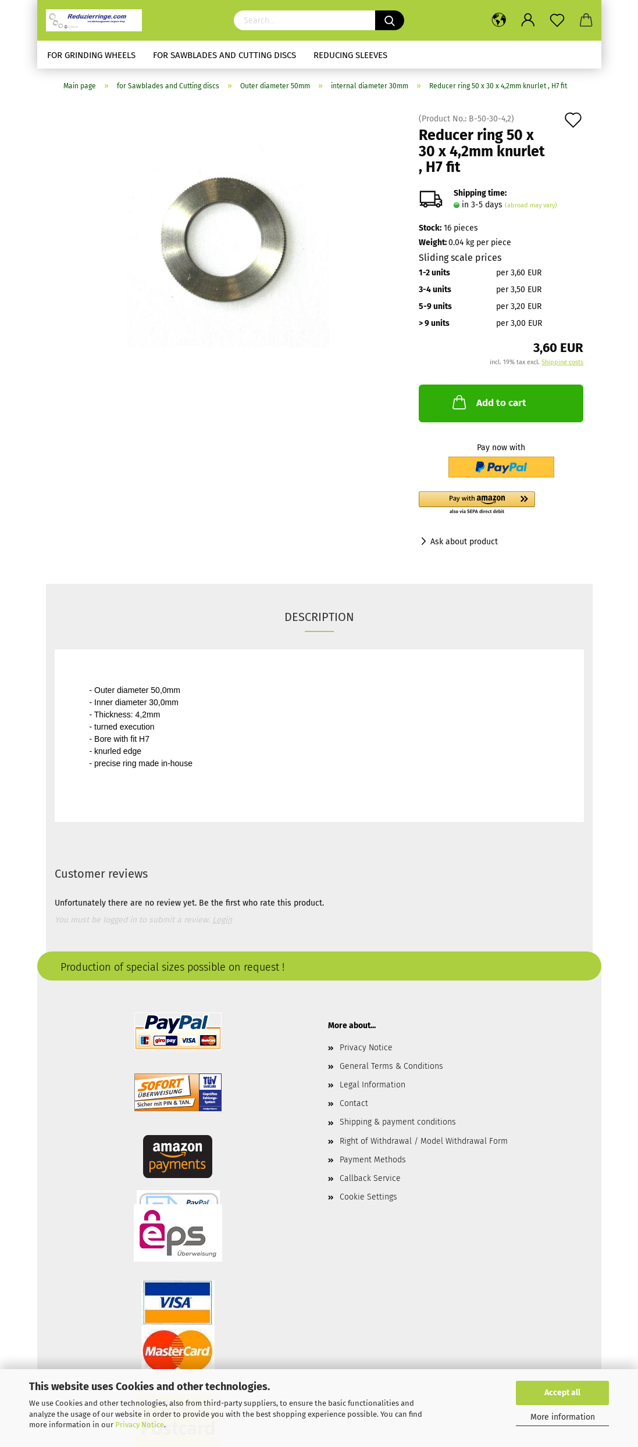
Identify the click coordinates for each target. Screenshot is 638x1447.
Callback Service (370, 1178)
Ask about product (464, 542)
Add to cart (488, 402)
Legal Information (372, 1085)
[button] (501, 503)
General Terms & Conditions (391, 1066)
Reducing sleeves (350, 55)
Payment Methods (373, 1160)
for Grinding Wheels (91, 55)
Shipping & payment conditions (398, 1122)
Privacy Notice (139, 1424)
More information (562, 1417)
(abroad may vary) (531, 205)
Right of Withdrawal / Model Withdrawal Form (424, 1141)
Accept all (562, 1393)
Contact (354, 1103)
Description (319, 617)
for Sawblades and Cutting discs (224, 55)
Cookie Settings (368, 1197)
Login (222, 920)
